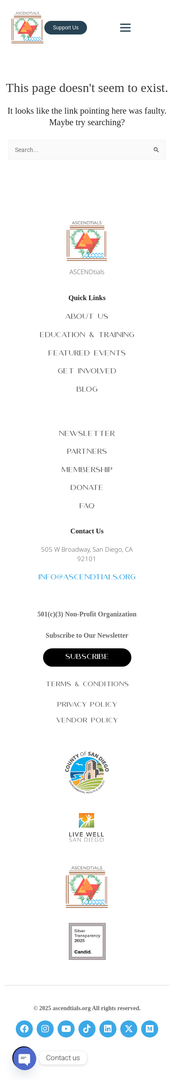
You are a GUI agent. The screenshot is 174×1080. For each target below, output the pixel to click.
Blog (87, 390)
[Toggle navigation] (125, 27)
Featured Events (87, 354)
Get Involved (87, 372)
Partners (87, 452)
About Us (86, 317)
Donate (87, 488)
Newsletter (87, 434)
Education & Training (87, 335)
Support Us (65, 28)
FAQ (87, 507)
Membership (87, 470)
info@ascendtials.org (87, 578)
